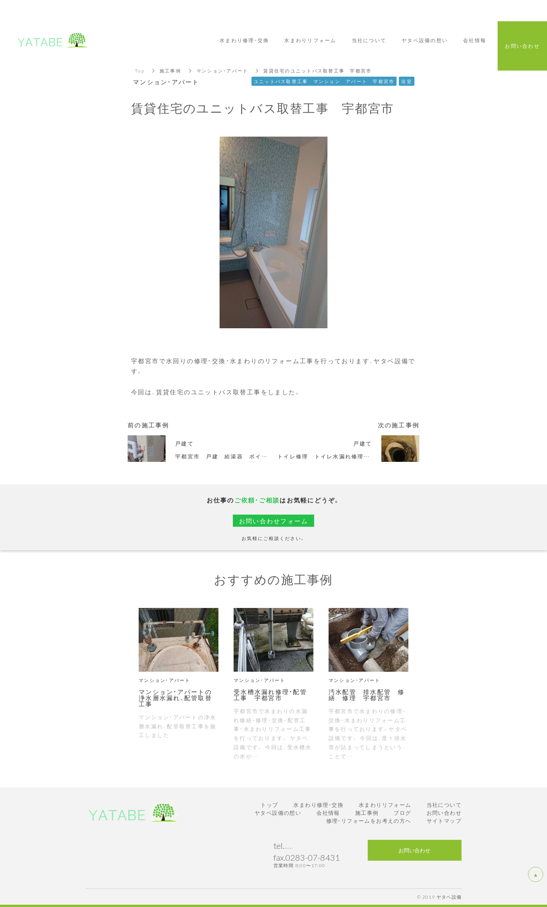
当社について (444, 804)
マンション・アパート (222, 70)
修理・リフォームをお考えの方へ (368, 820)
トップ (269, 804)
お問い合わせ (444, 812)
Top (139, 70)
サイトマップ (444, 820)
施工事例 (170, 70)
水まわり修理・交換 (318, 804)
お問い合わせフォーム (273, 520)
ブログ (402, 812)
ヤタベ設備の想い (278, 812)
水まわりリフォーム (385, 804)
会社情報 (328, 812)
